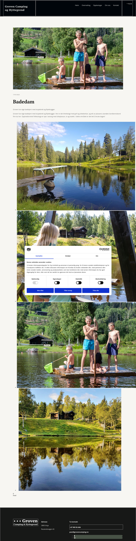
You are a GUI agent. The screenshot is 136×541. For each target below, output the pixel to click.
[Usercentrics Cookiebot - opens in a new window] (100, 249)
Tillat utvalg (68, 290)
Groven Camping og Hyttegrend (16, 8)
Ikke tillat (40, 290)
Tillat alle (96, 290)
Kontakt (116, 5)
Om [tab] (97, 256)
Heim (77, 5)
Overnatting (86, 5)
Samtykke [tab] (39, 256)
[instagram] (74, 538)
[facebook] (74, 536)
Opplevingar (97, 5)
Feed (14, 495)
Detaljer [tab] (68, 256)
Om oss (107, 5)
